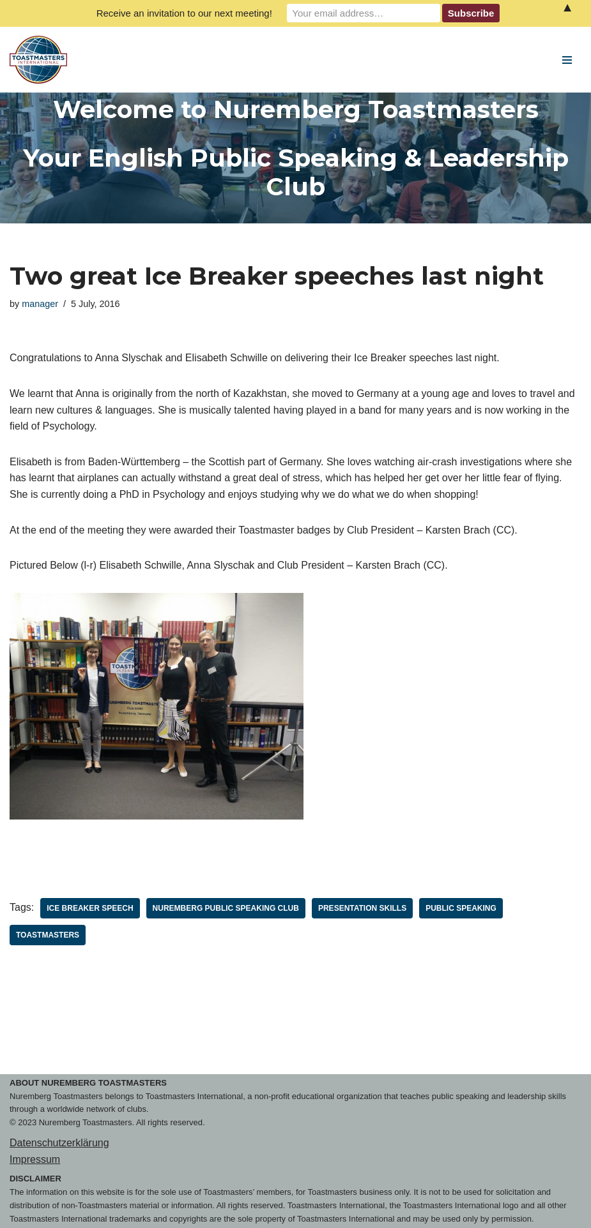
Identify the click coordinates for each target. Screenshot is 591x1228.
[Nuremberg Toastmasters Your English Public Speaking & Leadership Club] (41, 60)
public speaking (461, 908)
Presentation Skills (362, 908)
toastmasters (47, 935)
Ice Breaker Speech (90, 908)
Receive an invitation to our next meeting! (184, 13)
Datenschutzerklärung (59, 1142)
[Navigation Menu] (567, 60)
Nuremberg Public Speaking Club (226, 908)
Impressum (35, 1159)
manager (40, 304)
